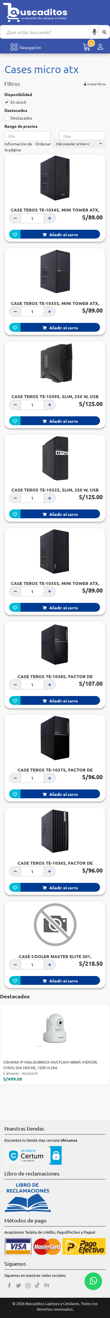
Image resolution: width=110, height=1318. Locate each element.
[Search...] (45, 32)
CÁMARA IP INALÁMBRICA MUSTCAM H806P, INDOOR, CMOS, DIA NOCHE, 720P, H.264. (50, 1064)
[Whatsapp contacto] (93, 1281)
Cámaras (11, 1073)
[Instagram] (28, 1285)
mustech (30, 1073)
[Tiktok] (37, 1285)
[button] (79, 143)
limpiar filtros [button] (94, 83)
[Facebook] (9, 1285)
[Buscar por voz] (94, 32)
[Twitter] (18, 1285)
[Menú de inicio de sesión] (100, 47)
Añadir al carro (60, 234)
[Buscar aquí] (104, 32)
